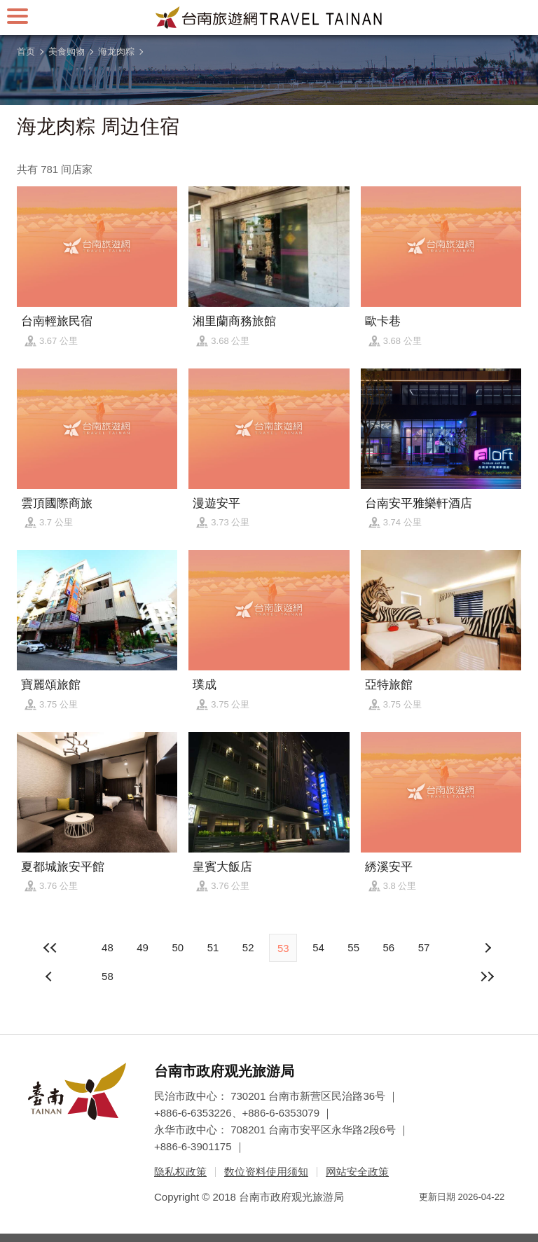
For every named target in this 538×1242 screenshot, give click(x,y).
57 (424, 947)
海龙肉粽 (116, 51)
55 (353, 947)
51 (213, 947)
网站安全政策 (357, 1172)
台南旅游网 (269, 17)
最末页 (488, 976)
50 (178, 947)
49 (143, 947)
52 (248, 947)
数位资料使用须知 (266, 1172)
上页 (488, 948)
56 (388, 947)
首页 (26, 51)
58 (107, 976)
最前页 (50, 948)
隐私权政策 (180, 1172)
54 (318, 947)
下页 (50, 976)
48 (107, 947)
